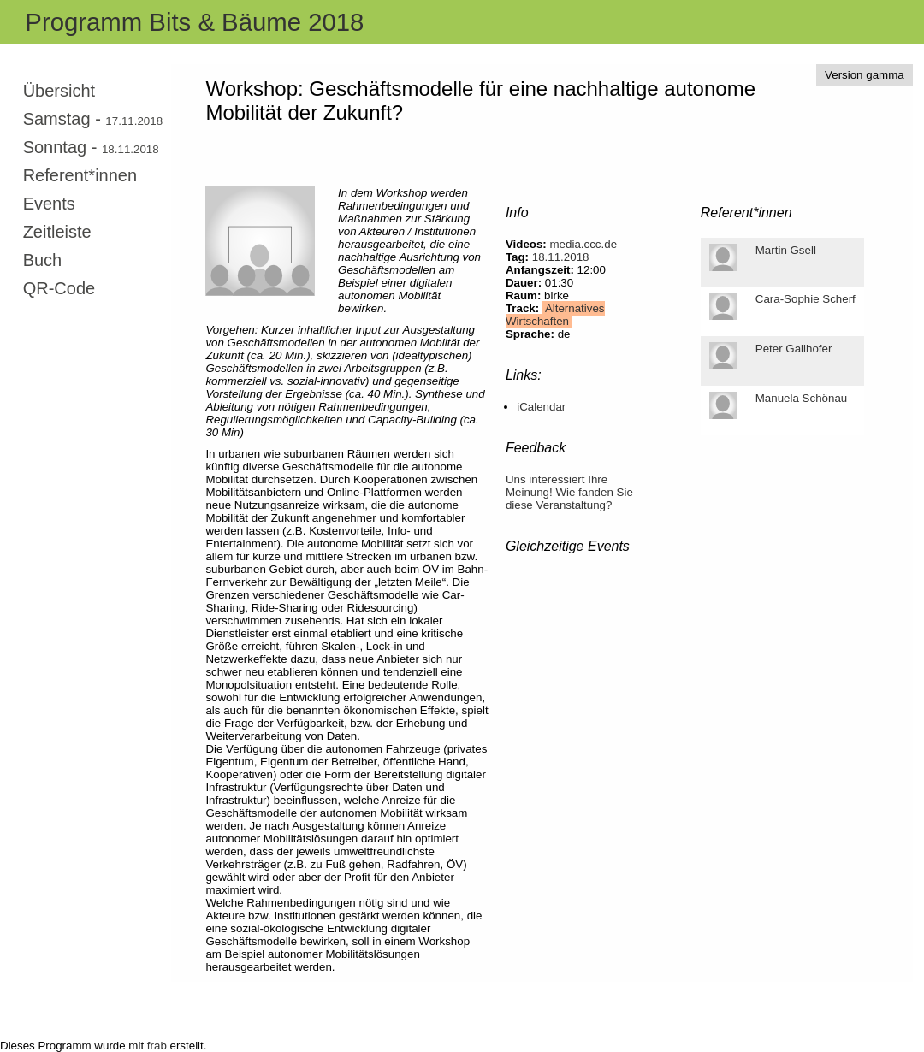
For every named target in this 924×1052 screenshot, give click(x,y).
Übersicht (59, 90)
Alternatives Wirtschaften (555, 315)
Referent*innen (80, 175)
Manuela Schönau (801, 398)
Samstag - (93, 118)
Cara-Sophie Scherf (805, 299)
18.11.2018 (560, 257)
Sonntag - (91, 147)
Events (49, 203)
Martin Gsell (785, 250)
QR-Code (59, 288)
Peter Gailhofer (793, 348)
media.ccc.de (584, 244)
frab (157, 1045)
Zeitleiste (57, 231)
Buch (42, 260)
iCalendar (541, 406)
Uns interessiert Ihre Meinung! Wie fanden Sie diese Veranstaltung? (569, 492)
